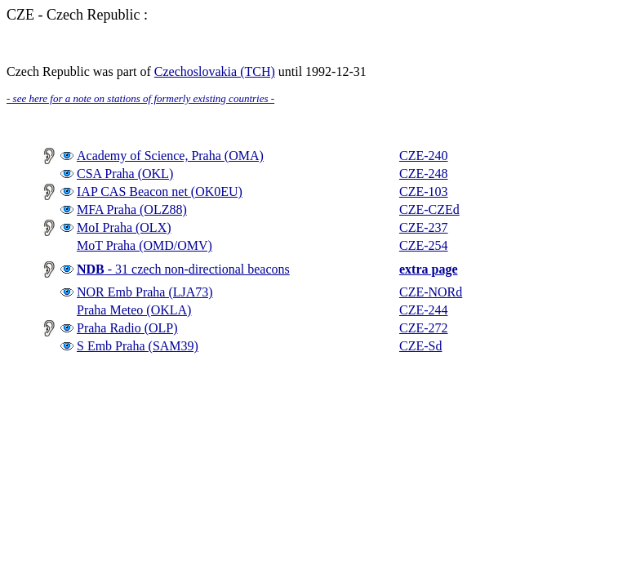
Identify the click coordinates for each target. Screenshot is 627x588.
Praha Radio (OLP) (127, 328)
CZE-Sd (420, 346)
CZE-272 (423, 328)
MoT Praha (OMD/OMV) (144, 245)
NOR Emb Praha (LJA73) (145, 292)
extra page (428, 269)
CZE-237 (423, 227)
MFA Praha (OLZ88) (132, 209)
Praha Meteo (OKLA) (134, 310)
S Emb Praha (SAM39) (137, 346)
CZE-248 (423, 173)
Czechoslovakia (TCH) (214, 71)
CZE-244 (423, 310)
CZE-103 (423, 191)
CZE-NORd (430, 292)
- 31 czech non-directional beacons (183, 269)
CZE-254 (423, 245)
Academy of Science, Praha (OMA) (170, 156)
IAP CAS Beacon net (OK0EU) (159, 191)
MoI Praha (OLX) (124, 227)
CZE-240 (423, 156)
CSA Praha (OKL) (125, 173)
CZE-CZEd (429, 209)
